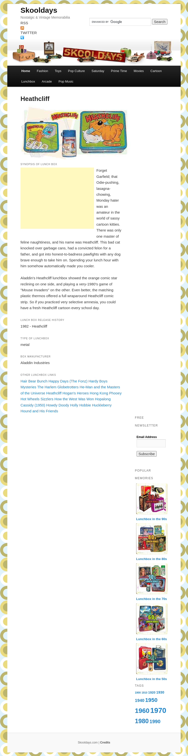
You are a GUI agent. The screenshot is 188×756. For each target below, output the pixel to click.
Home (25, 71)
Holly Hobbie (80, 405)
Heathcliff (53, 393)
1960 (142, 710)
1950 (151, 700)
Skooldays (39, 10)
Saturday (98, 71)
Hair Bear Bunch (34, 381)
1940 (139, 700)
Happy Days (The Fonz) (67, 381)
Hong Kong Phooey (106, 393)
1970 (158, 710)
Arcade (47, 81)
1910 (144, 692)
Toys (58, 71)
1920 (151, 692)
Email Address (147, 437)
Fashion (42, 71)
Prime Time (119, 71)
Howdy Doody (57, 405)
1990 (155, 721)
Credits (105, 742)
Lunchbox (28, 81)
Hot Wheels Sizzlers (37, 399)
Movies (139, 71)
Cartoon (156, 71)
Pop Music (66, 81)
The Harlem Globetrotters (58, 387)
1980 (142, 721)
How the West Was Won (74, 399)
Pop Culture (76, 71)
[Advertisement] (57, 198)
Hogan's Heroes (75, 393)
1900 (138, 692)
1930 (160, 692)
